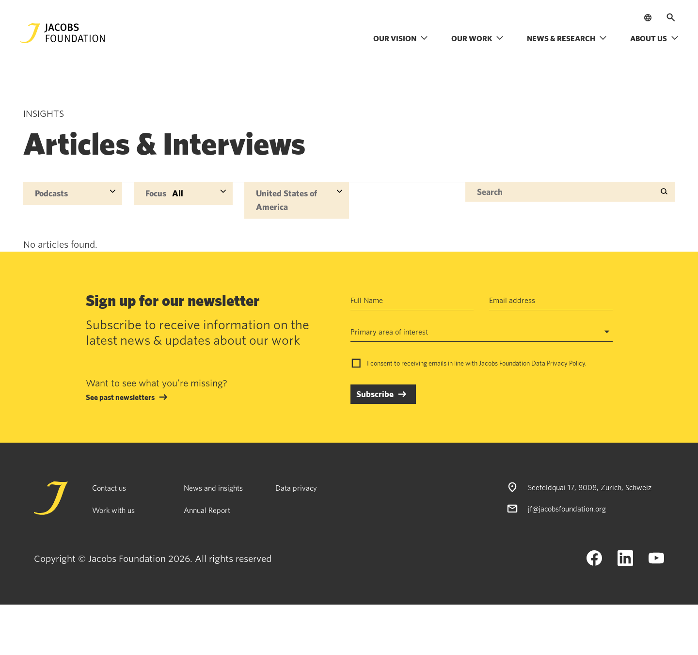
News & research (567, 38)
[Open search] (670, 17)
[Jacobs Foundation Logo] (62, 33)
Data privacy (296, 487)
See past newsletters (120, 397)
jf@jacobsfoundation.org (567, 508)
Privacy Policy (566, 363)
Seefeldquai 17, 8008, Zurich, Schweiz (589, 487)
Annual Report (207, 510)
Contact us (109, 487)
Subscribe (375, 394)
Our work (477, 38)
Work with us (113, 510)
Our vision (400, 38)
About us (654, 38)
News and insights (213, 487)
